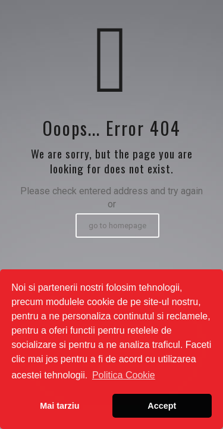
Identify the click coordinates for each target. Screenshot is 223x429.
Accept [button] (161, 406)
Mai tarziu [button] (59, 406)
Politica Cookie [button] (123, 375)
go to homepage (117, 225)
